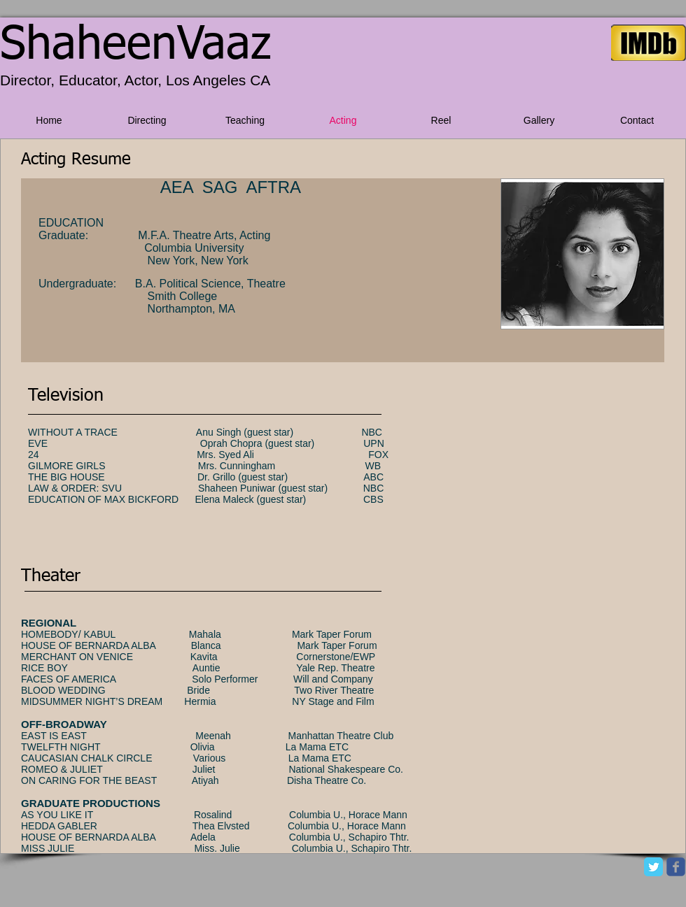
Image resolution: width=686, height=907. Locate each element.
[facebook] (675, 866)
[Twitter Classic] (653, 866)
